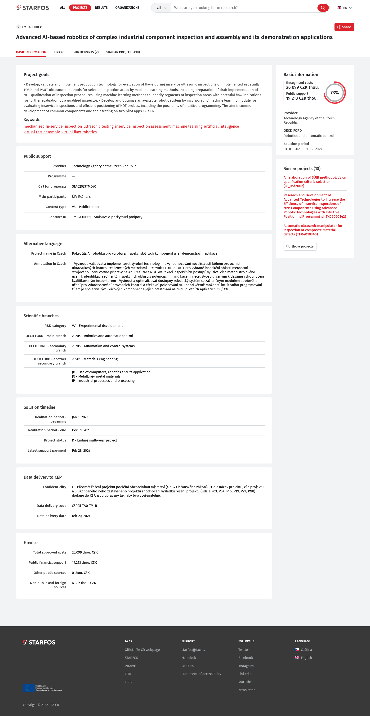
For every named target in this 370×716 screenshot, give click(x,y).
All (62, 8)
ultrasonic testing (98, 126)
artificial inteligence (221, 126)
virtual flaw (71, 132)
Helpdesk (189, 658)
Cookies (188, 666)
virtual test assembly (42, 132)
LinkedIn (245, 674)
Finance (60, 52)
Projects (80, 8)
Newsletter (246, 690)
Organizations (127, 8)
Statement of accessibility (201, 674)
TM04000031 (32, 27)
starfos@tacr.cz (194, 650)
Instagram (246, 666)
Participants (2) (86, 52)
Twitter (243, 650)
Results (101, 8)
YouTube (245, 682)
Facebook (245, 658)
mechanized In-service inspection (53, 126)
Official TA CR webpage (142, 650)
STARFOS (131, 658)
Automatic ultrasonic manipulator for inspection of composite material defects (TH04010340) (313, 230)
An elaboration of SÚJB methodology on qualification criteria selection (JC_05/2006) (315, 181)
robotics (89, 132)
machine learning (187, 126)
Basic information (31, 52)
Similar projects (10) (123, 52)
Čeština (306, 650)
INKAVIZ (131, 666)
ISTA (128, 674)
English (306, 658)
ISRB (128, 682)
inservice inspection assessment (143, 126)
